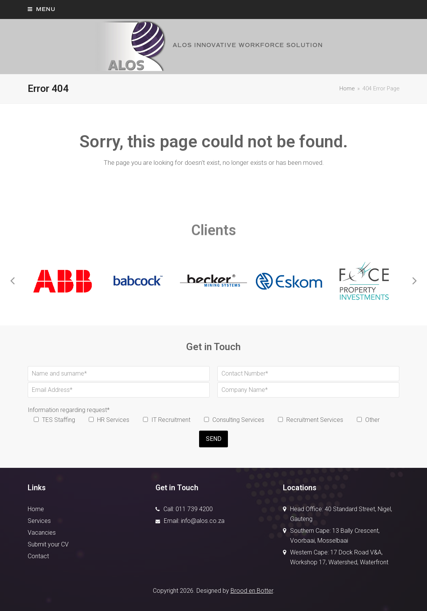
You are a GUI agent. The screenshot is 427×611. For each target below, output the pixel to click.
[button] (41, 9)
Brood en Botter (252, 590)
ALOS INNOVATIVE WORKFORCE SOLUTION (208, 45)
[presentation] (12, 281)
